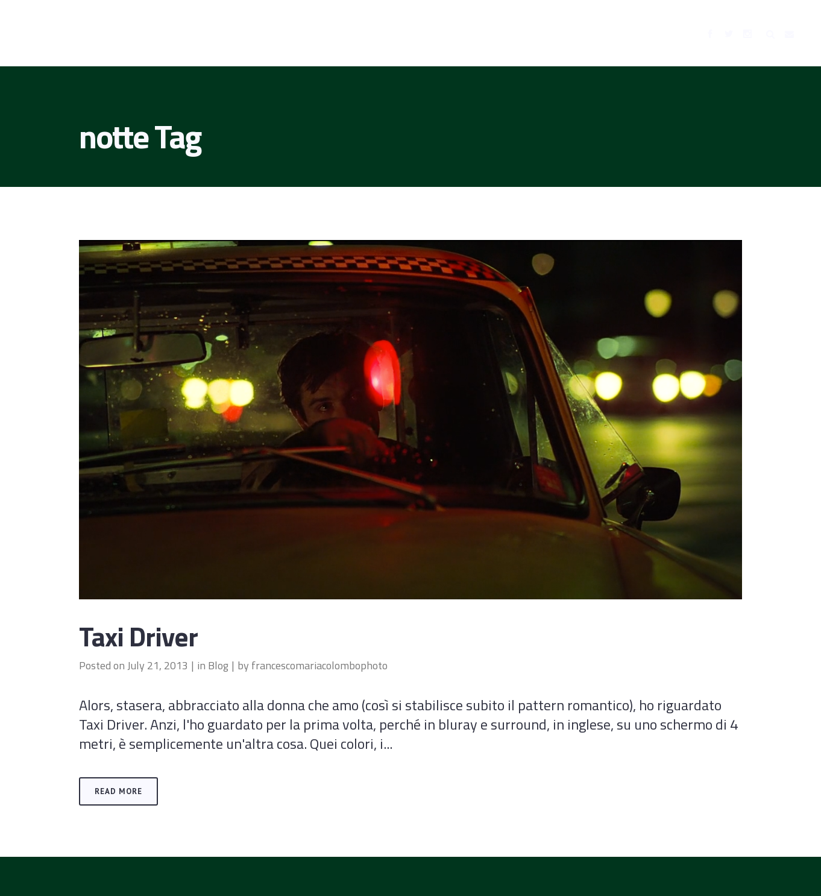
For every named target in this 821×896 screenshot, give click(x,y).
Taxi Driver (138, 636)
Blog (218, 665)
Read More (118, 791)
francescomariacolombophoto (319, 665)
